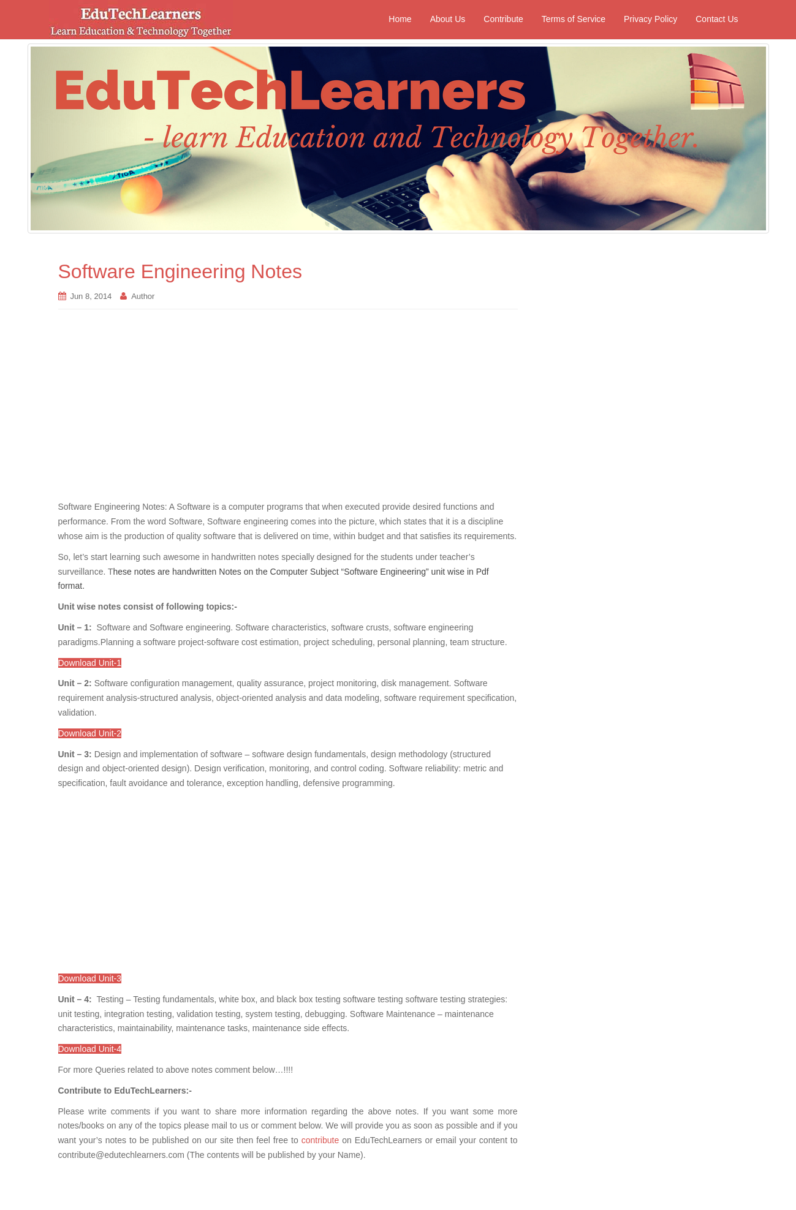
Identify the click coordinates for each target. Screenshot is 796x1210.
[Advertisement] (288, 411)
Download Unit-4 (90, 1049)
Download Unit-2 (90, 733)
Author (142, 296)
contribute (320, 1140)
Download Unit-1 (90, 663)
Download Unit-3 (90, 978)
